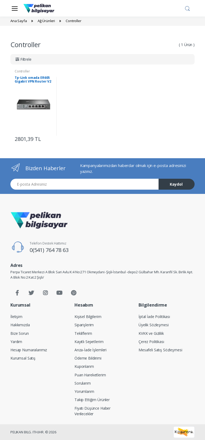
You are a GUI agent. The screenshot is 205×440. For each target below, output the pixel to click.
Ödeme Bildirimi (87, 358)
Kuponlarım (84, 366)
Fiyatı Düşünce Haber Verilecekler (92, 411)
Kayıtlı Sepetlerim (88, 341)
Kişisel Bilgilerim (87, 316)
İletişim (16, 316)
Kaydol (176, 184)
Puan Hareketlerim (90, 374)
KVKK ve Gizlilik (151, 333)
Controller (22, 71)
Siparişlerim (84, 324)
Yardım (16, 341)
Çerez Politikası (151, 341)
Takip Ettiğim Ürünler (92, 399)
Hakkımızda (20, 324)
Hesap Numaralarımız (28, 349)
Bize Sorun (19, 333)
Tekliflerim (83, 333)
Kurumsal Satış (23, 358)
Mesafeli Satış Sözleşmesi (160, 349)
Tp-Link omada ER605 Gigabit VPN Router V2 (33, 79)
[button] (187, 8)
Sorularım (82, 383)
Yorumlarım (84, 391)
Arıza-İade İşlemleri (90, 349)
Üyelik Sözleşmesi (154, 324)
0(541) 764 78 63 (49, 250)
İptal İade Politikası (154, 316)
